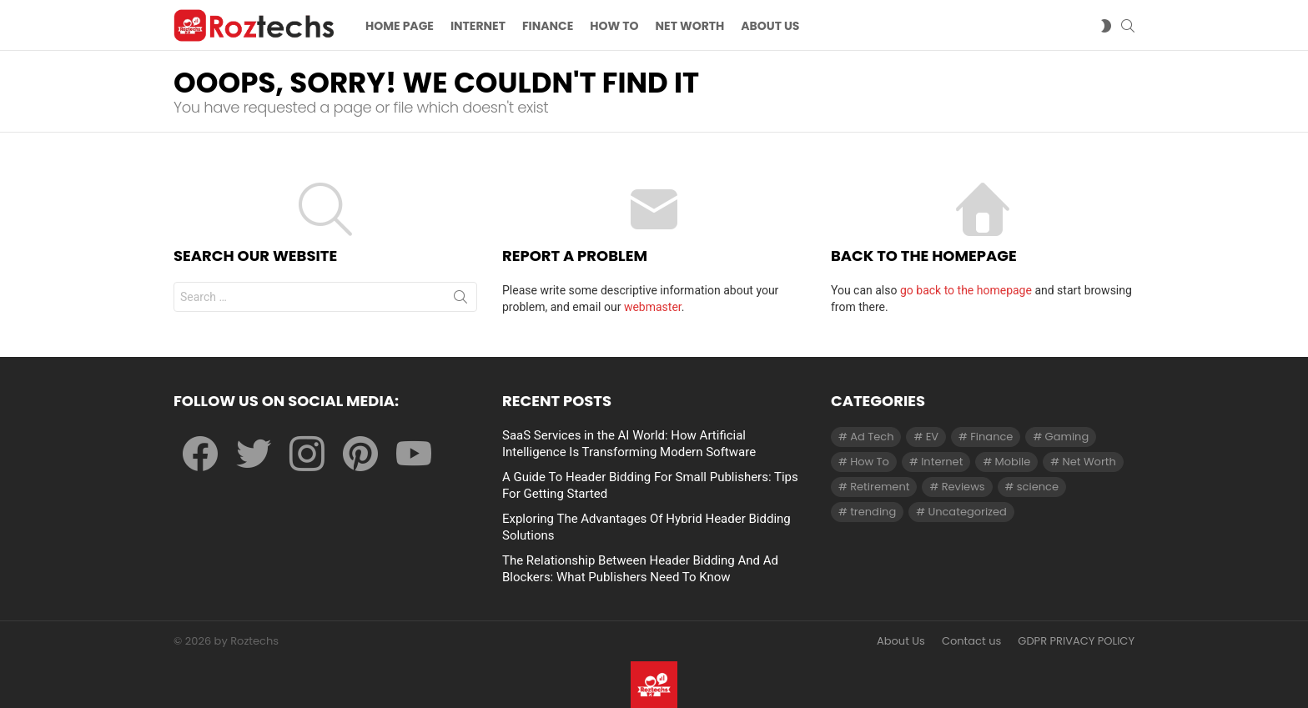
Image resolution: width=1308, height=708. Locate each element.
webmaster (653, 307)
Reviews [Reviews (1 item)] (963, 487)
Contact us (971, 641)
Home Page (399, 26)
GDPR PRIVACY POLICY (1076, 641)
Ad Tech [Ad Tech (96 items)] (871, 436)
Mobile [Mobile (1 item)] (1013, 461)
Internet (478, 26)
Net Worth (690, 26)
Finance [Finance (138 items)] (991, 436)
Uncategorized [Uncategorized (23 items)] (967, 512)
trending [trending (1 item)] (873, 512)
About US (770, 26)
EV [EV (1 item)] (932, 436)
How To (614, 26)
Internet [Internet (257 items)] (942, 461)
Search (460, 300)
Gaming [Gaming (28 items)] (1067, 436)
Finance (547, 26)
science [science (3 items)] (1038, 487)
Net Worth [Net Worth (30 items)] (1089, 461)
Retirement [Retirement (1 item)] (879, 487)
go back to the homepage (966, 290)
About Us (901, 641)
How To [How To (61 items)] (869, 461)
